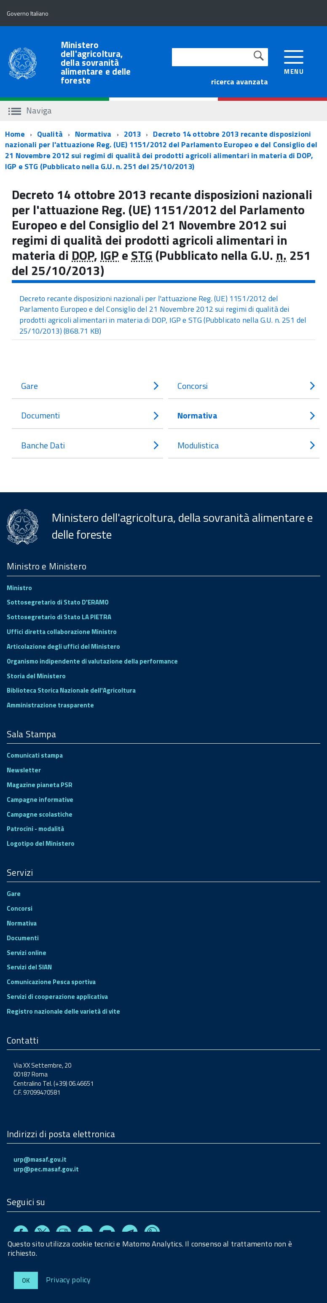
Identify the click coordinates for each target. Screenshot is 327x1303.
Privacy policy (68, 1279)
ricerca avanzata (239, 81)
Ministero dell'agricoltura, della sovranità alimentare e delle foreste (96, 62)
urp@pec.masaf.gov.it (46, 1169)
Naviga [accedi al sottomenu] (30, 110)
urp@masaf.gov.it (40, 1159)
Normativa (93, 134)
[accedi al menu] (294, 61)
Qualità (50, 134)
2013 (132, 134)
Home (15, 134)
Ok (26, 1280)
